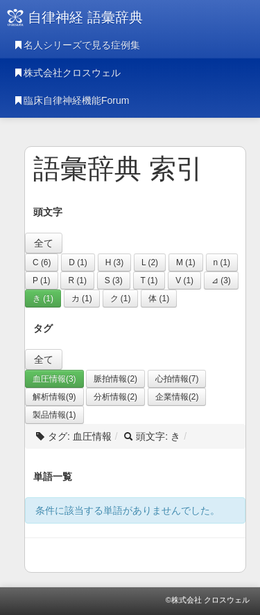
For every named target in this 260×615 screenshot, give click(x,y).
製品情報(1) (54, 415)
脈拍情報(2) (115, 379)
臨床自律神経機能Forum (71, 100)
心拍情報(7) (177, 379)
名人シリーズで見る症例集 (77, 45)
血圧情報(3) (54, 379)
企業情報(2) (177, 397)
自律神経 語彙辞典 (85, 17)
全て (43, 243)
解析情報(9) (54, 397)
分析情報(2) (115, 397)
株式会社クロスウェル (67, 72)
